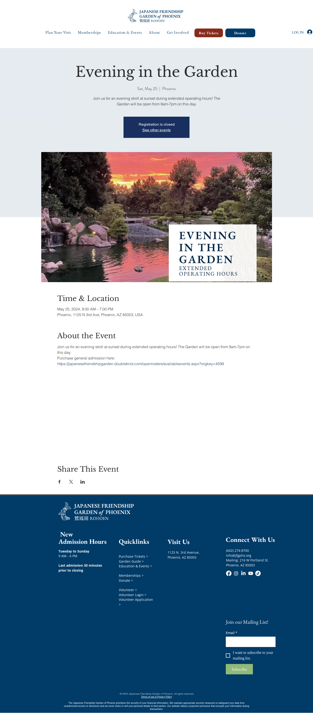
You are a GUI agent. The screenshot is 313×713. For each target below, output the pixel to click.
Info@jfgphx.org (238, 555)
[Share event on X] (71, 482)
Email (231, 633)
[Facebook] (228, 573)
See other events (156, 130)
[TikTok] (258, 573)
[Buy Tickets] (208, 33)
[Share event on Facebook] (59, 482)
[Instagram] (236, 573)
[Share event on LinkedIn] (82, 482)
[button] (58, 32)
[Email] (249, 642)
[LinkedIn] (243, 573)
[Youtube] (250, 573)
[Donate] (240, 33)
